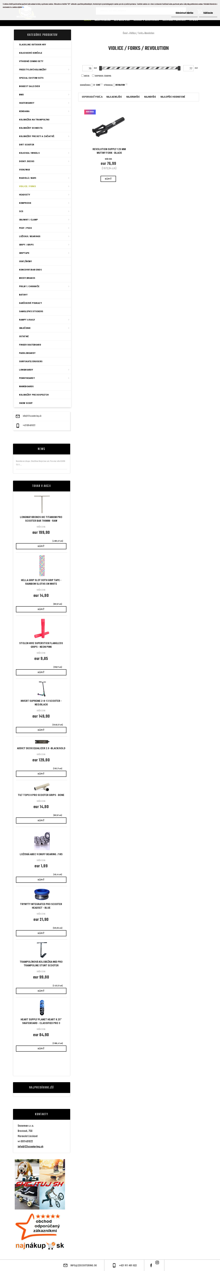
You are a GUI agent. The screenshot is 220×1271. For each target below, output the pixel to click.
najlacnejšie (114, 97)
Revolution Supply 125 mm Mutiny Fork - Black (109, 151)
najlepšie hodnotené (173, 97)
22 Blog (193, 20)
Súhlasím (208, 13)
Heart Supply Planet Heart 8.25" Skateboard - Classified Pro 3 (41, 1021)
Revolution (149, 33)
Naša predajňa (103, 20)
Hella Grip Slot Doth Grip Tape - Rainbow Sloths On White (41, 582)
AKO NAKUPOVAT (122, 20)
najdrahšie (133, 97)
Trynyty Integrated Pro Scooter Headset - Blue (41, 906)
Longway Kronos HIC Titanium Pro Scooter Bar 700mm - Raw (41, 519)
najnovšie (150, 97)
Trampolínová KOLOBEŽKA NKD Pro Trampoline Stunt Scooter (41, 963)
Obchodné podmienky (174, 20)
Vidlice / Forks (136, 33)
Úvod (125, 33)
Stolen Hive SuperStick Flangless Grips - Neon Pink (41, 645)
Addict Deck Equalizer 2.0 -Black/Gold (41, 748)
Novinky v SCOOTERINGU (146, 20)
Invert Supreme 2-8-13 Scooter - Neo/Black (41, 702)
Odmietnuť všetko (184, 13)
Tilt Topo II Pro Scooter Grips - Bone (41, 795)
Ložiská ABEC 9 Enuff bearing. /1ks (41, 854)
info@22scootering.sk (32, 416)
